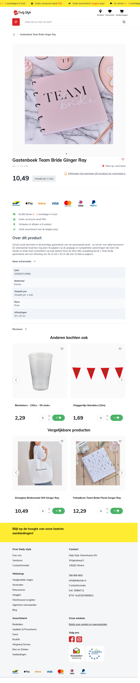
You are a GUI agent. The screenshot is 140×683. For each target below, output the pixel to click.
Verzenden (17, 584)
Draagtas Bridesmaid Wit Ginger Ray (37, 497)
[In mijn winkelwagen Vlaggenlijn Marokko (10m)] (116, 418)
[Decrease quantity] (49, 419)
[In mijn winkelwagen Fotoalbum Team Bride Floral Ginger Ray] (116, 511)
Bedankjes (17, 624)
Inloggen (16, 594)
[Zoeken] (124, 22)
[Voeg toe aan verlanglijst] (122, 159)
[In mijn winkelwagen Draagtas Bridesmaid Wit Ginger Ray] (58, 511)
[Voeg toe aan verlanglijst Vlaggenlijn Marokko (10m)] (120, 349)
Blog (14, 610)
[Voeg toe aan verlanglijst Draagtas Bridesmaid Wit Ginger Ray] (62, 441)
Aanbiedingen (19, 654)
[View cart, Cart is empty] (122, 12)
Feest (15, 634)
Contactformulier (20, 565)
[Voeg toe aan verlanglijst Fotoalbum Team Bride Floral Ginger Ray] (120, 441)
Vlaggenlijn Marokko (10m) (89, 405)
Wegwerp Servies (21, 644)
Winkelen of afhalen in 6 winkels (35, 224)
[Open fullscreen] (68, 100)
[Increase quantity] (49, 416)
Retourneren (18, 589)
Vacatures (17, 560)
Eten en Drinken (20, 649)
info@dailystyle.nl (77, 580)
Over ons (17, 555)
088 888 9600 (76, 575)
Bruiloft (16, 639)
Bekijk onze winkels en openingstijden (88, 624)
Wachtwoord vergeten (23, 600)
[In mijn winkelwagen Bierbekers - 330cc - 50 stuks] (58, 418)
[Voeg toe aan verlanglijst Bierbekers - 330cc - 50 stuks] (62, 349)
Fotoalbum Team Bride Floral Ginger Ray (97, 497)
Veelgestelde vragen (22, 579)
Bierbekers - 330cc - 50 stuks (32, 405)
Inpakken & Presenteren (24, 629)
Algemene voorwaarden (24, 605)
